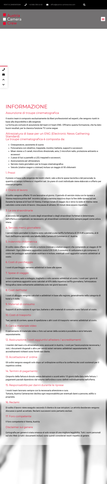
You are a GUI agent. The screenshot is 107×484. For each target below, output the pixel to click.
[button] (84, 5)
